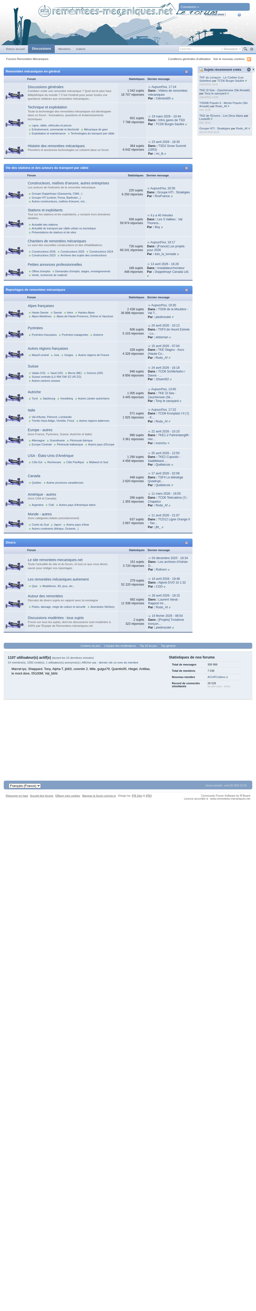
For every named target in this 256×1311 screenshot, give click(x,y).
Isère (70, 312)
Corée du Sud (40, 524)
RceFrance (162, 196)
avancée (251, 49)
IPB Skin (137, 795)
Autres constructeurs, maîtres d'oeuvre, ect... (59, 201)
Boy (157, 227)
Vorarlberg (66, 398)
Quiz (35, 586)
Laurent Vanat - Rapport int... (163, 601)
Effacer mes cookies (67, 795)
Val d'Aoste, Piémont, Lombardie (52, 416)
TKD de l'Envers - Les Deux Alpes (221, 115)
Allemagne (38, 440)
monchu (161, 443)
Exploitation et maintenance (49, 133)
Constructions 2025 (72, 251)
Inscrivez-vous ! (215, 14)
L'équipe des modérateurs (120, 645)
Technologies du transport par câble (92, 133)
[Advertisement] (128, 735)
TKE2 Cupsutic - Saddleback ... (164, 459)
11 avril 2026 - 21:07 (166, 515)
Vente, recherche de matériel (49, 275)
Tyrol (35, 398)
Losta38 (204, 118)
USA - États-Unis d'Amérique (51, 456)
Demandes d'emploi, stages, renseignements (82, 271)
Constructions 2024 (101, 251)
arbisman (162, 337)
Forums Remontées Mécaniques (27, 58)
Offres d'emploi (41, 271)
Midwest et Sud (98, 462)
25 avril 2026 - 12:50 (166, 453)
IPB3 (149, 795)
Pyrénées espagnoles (75, 334)
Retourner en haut (17, 795)
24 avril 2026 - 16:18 (166, 367)
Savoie (58, 312)
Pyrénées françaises (44, 334)
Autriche (34, 392)
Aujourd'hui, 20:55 (162, 188)
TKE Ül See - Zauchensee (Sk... (162, 395)
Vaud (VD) (56, 372)
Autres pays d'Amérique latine (77, 504)
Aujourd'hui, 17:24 (164, 87)
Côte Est (37, 462)
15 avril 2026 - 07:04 (166, 346)
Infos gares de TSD (171, 120)
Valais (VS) (38, 372)
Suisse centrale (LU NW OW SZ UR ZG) (56, 376)
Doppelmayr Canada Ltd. (172, 272)
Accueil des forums (41, 795)
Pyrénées (35, 328)
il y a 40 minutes (161, 215)
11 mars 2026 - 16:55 (166, 493)
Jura (56, 354)
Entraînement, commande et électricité (55, 129)
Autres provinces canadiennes (65, 482)
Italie (31, 410)
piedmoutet (163, 317)
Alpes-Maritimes (42, 316)
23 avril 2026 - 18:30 (166, 142)
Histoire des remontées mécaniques (56, 146)
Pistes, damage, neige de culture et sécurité (59, 606)
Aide (242, 15)
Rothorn (161, 569)
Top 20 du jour (148, 645)
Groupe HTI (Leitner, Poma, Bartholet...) (56, 197)
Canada (34, 476)
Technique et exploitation (47, 107)
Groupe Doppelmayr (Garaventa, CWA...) (57, 193)
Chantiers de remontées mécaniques (57, 241)
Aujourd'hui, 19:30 (163, 305)
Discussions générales (46, 87)
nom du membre (128, 662)
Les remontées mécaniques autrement (58, 579)
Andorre (98, 334)
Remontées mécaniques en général (33, 71)
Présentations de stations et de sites (54, 232)
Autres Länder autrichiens (94, 398)
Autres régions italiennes (94, 420)
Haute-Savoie (40, 312)
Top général (168, 645)
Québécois (163, 464)
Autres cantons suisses (46, 380)
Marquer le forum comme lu (99, 795)
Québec (37, 482)
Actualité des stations (45, 224)
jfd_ (158, 527)
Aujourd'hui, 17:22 (163, 409)
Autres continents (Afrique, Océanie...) (55, 528)
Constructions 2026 (44, 251)
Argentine (38, 504)
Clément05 (163, 98)
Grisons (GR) (95, 372)
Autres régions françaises (48, 348)
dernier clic (105, 662)
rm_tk (160, 153)
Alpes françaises (41, 306)
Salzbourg (49, 398)
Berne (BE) (75, 372)
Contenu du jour (90, 645)
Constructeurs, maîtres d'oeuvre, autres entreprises (68, 183)
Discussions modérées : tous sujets (56, 618)
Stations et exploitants (45, 210)
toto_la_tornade (165, 254)
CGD (159, 586)
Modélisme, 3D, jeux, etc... (58, 586)
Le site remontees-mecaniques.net (55, 560)
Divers (11, 542)
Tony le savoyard (215, 93)
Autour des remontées (45, 596)
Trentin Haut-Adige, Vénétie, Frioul (53, 420)
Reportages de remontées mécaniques (35, 290)
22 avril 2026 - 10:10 (166, 431)
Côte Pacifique (75, 462)
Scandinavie (57, 440)
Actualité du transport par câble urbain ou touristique (64, 228)
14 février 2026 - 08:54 (167, 616)
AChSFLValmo (216, 676)
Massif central (40, 354)
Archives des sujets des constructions (83, 255)
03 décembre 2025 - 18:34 (170, 558)
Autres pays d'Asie (77, 524)
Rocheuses (54, 462)
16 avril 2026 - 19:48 (166, 579)
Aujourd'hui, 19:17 (162, 242)
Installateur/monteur (170, 268)
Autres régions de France (93, 354)
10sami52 (162, 379)
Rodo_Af (221, 106)
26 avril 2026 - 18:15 (166, 595)
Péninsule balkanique (70, 444)
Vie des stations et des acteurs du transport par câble (47, 168)
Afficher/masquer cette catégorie (187, 71)
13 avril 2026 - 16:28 (164, 264)
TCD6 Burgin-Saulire (230, 80)
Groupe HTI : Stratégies (214, 128)
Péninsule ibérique (81, 440)
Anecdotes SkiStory (102, 606)
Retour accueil (15, 48)
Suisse (33, 366)
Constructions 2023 (44, 255)
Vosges (68, 354)
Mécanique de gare (96, 129)
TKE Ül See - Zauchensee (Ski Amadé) (224, 90)
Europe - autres (40, 430)
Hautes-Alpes (86, 312)
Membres (64, 48)
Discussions (41, 48)
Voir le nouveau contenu (228, 58)
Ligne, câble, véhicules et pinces (52, 125)
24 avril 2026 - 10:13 (166, 325)
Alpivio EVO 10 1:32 (172, 582)
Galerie (81, 48)
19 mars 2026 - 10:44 (166, 116)
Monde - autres (40, 514)
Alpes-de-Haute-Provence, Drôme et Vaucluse (84, 316)
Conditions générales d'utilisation (189, 58)
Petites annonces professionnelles (55, 265)
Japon (57, 524)
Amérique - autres (42, 494)
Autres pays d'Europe (101, 444)
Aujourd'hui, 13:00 (163, 389)
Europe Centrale (42, 444)
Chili (51, 504)
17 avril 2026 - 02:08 (166, 473)
